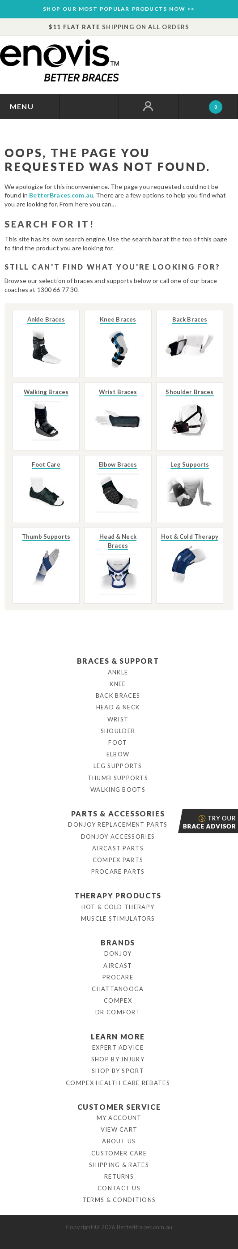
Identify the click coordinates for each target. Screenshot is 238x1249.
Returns (119, 1176)
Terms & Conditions (119, 1199)
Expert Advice (118, 1047)
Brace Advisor (179, 821)
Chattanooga (118, 988)
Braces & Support (118, 661)
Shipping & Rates (119, 1164)
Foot (117, 742)
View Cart (119, 1129)
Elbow (118, 754)
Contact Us (119, 1188)
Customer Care (119, 1153)
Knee (118, 683)
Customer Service (119, 1107)
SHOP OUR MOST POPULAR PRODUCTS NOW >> (119, 8)
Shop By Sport (118, 1070)
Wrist (118, 719)
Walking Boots (117, 789)
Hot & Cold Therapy (117, 906)
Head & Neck (118, 707)
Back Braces (118, 695)
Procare (117, 977)
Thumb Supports (118, 777)
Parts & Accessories (118, 813)
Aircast (117, 965)
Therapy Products (118, 895)
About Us (119, 1141)
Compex (118, 1000)
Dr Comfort (117, 1012)
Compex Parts (118, 859)
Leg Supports (118, 765)
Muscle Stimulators (118, 918)
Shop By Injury (117, 1059)
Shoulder (118, 730)
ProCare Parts (118, 871)
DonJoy (118, 953)
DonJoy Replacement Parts (117, 824)
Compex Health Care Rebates (118, 1082)
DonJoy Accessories (118, 836)
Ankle (118, 672)
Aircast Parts (118, 848)
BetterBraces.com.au (61, 195)
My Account (119, 1117)
